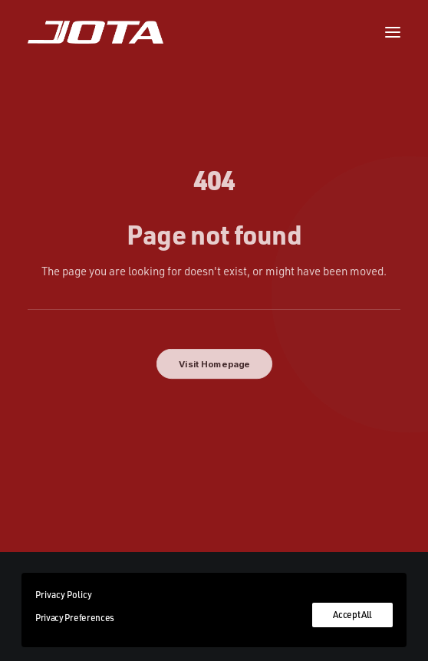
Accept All (352, 614)
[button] (392, 32)
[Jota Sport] (95, 32)
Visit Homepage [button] (214, 364)
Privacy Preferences (74, 617)
